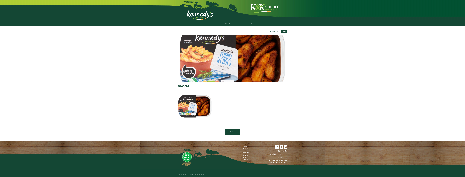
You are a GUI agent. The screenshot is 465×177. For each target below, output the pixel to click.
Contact (264, 24)
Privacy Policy (182, 174)
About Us (203, 24)
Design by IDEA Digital (197, 174)
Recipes (243, 24)
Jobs (273, 24)
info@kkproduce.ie (279, 154)
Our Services (247, 150)
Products (246, 153)
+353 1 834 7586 (280, 151)
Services (216, 24)
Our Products (230, 24)
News (253, 24)
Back (232, 132)
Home (192, 24)
